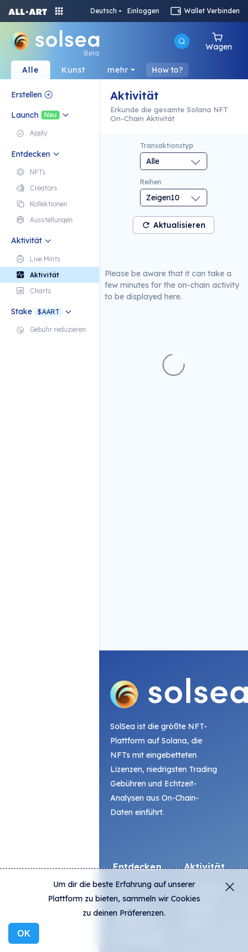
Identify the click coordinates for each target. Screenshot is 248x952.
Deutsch (103, 11)
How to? (167, 70)
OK (23, 933)
